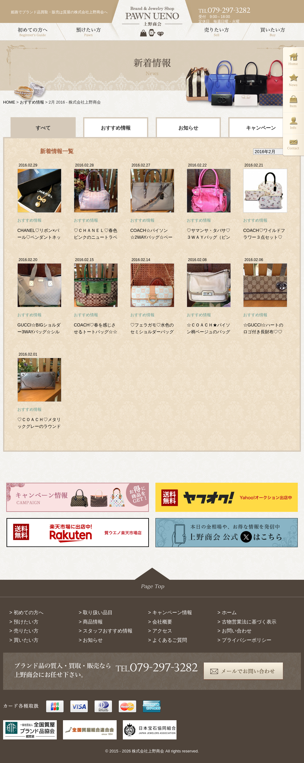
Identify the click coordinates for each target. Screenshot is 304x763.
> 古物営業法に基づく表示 (246, 621)
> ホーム (227, 612)
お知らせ (188, 128)
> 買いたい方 (23, 640)
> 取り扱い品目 (96, 612)
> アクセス (160, 630)
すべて (43, 128)
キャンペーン (261, 128)
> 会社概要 (160, 621)
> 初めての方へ (26, 612)
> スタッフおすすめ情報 (106, 630)
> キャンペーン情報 (170, 612)
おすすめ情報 (32, 102)
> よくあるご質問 (167, 640)
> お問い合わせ (234, 630)
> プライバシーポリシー (244, 640)
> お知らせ (91, 640)
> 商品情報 (91, 621)
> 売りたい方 (23, 630)
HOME (9, 102)
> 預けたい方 (23, 621)
